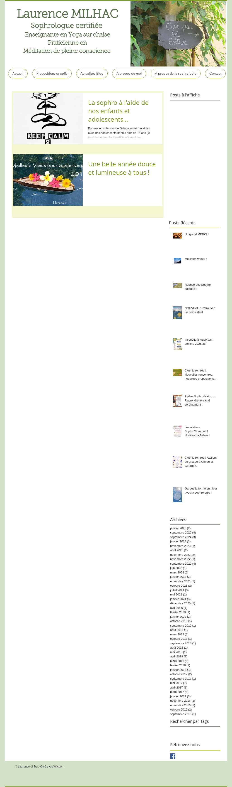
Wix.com (58, 766)
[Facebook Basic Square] (172, 756)
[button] (178, 33)
